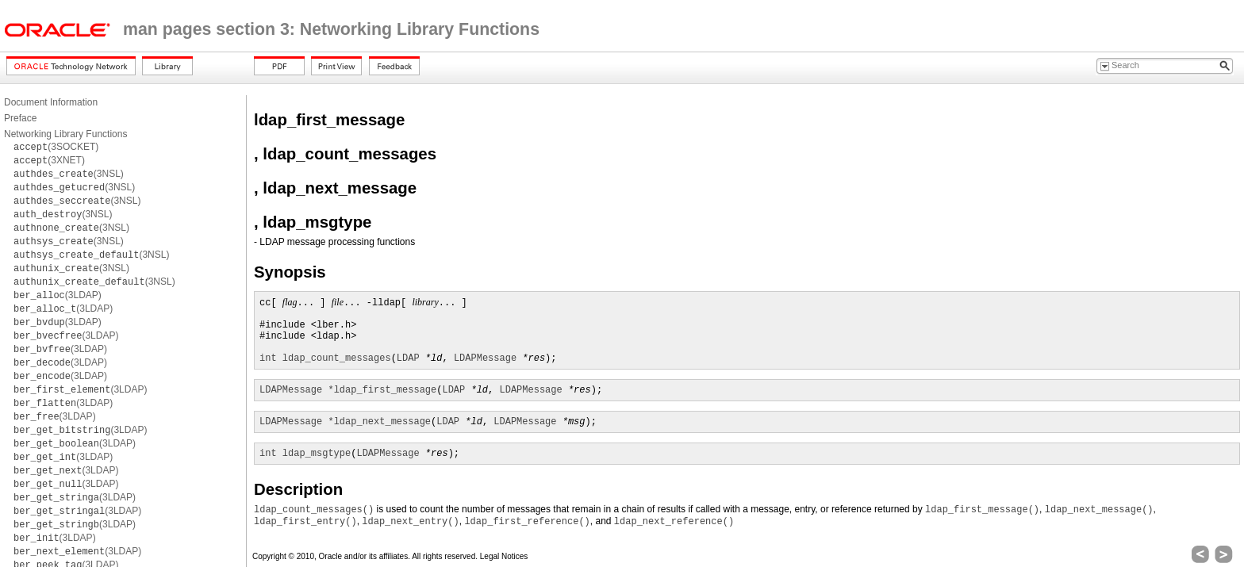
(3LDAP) (57, 295)
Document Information (51, 102)
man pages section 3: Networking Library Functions (331, 29)
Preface (20, 118)
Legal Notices (504, 556)
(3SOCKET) (55, 146)
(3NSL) (68, 173)
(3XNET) (49, 160)
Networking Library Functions (65, 134)
